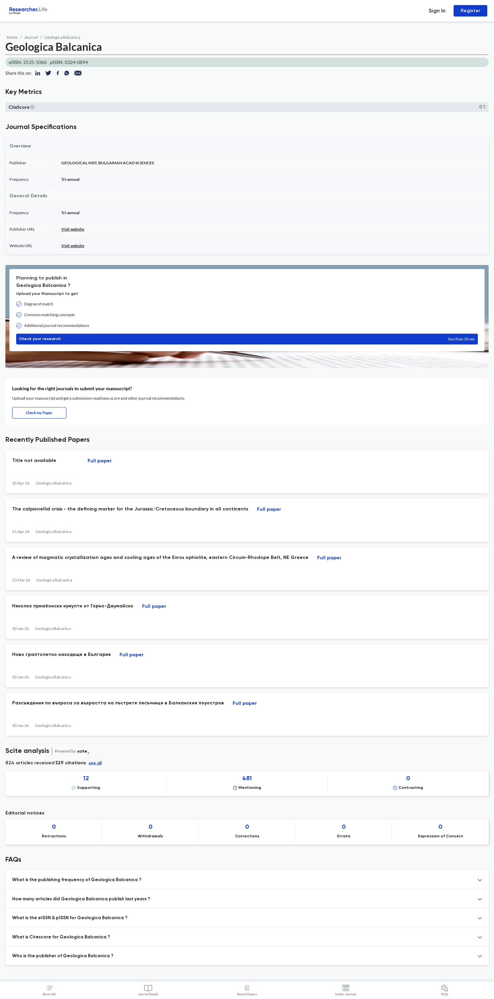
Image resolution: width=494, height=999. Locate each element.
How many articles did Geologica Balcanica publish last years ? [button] (81, 899)
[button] (32, 107)
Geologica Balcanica (62, 37)
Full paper (100, 461)
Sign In (437, 10)
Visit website (72, 229)
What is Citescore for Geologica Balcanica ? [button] (61, 937)
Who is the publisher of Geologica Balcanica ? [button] (62, 956)
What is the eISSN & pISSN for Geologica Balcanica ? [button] (70, 918)
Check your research (247, 339)
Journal (31, 37)
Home (12, 37)
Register (470, 10)
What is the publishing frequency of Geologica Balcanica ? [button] (76, 880)
